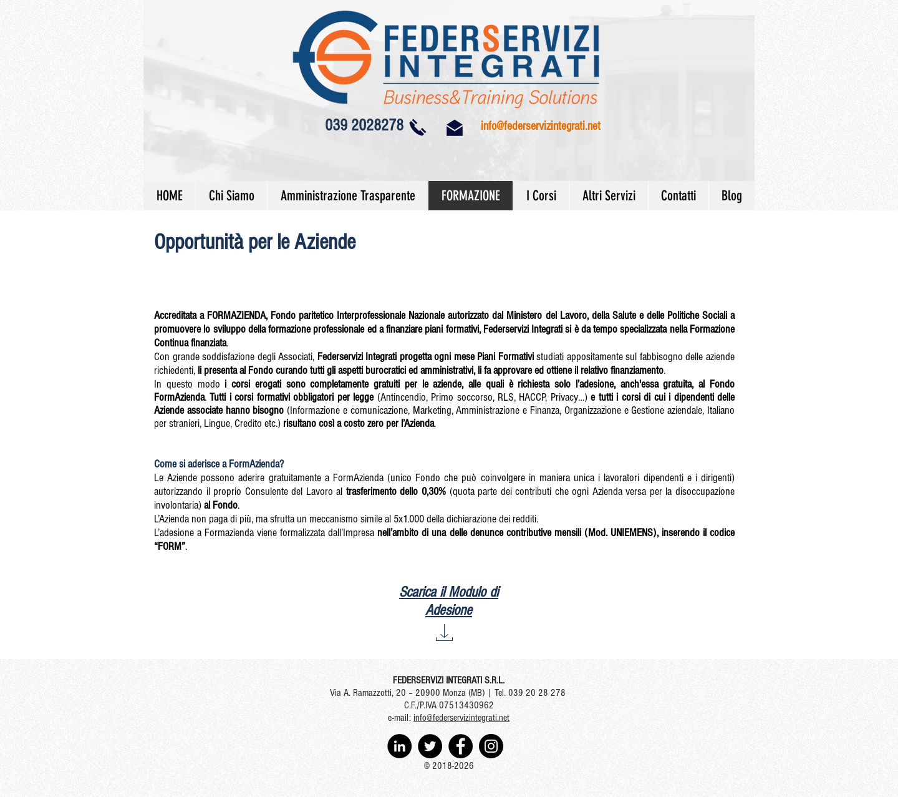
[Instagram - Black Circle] (491, 746)
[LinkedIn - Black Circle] (399, 746)
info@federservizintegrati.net (541, 126)
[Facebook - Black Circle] (460, 746)
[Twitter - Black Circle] (430, 746)
